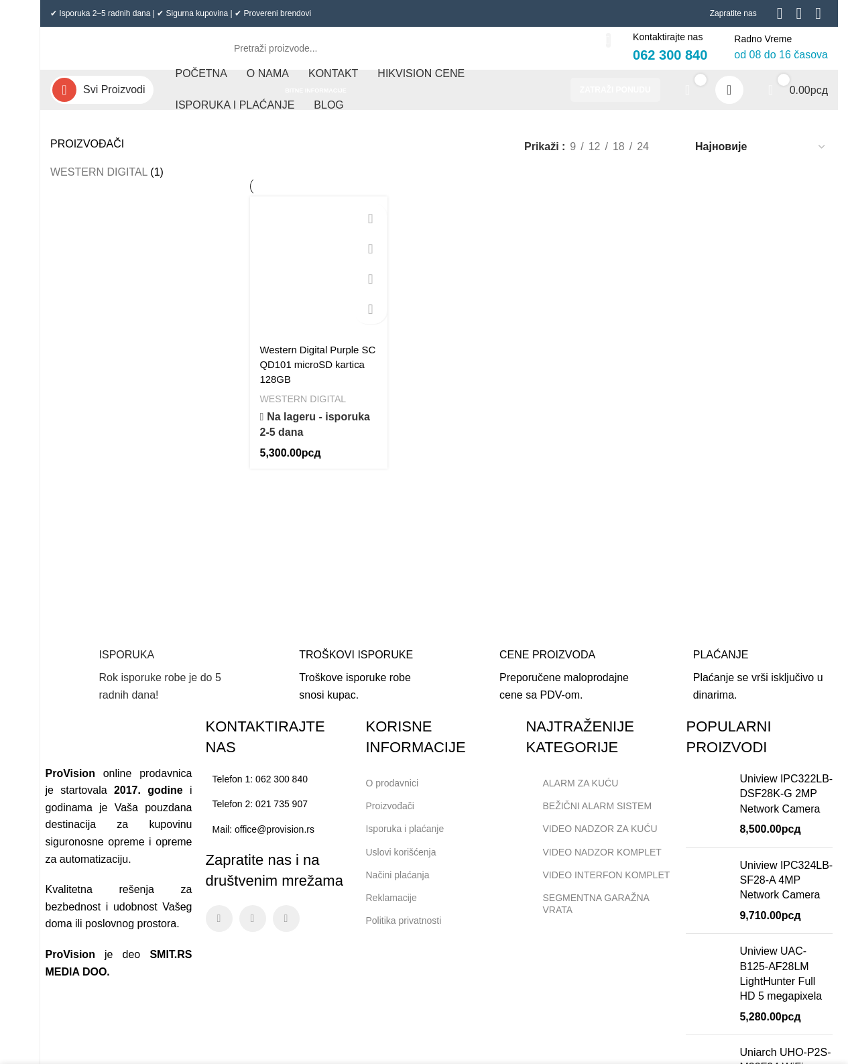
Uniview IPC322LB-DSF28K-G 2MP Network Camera (786, 804)
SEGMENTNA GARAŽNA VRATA (587, 914)
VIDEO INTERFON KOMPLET (598, 886)
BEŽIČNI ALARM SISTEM (589, 817)
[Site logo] (123, 52)
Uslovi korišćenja (400, 863)
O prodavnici (391, 793)
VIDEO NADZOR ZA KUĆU (591, 840)
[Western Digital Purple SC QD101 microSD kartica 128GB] (317, 274)
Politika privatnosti (403, 931)
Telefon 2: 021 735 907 (260, 814)
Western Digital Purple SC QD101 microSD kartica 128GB (313, 372)
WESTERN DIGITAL (98, 182)
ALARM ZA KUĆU (572, 794)
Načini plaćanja (397, 885)
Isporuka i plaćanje (410, 836)
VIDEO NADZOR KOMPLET (593, 863)
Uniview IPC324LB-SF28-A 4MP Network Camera (786, 891)
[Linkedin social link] (286, 929)
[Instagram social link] (252, 929)
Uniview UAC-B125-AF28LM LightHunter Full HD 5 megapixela (780, 984)
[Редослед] (761, 157)
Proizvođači (389, 816)
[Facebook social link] (219, 929)
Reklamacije (390, 908)
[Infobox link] (139, 687)
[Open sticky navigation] (102, 100)
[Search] (415, 53)
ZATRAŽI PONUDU (615, 100)
